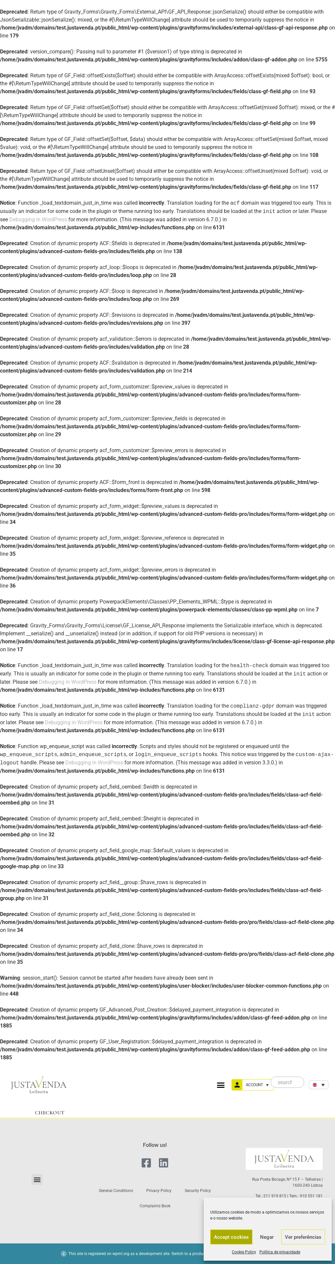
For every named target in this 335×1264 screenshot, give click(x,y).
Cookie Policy (244, 1252)
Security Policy (198, 1190)
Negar (267, 1237)
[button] (221, 1085)
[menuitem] (318, 1085)
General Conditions (116, 1190)
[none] (318, 1085)
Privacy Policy (158, 1190)
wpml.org (120, 1253)
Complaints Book (155, 1206)
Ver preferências (303, 1237)
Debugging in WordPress (38, 219)
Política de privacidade (279, 1252)
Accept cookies (231, 1237)
